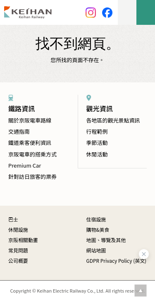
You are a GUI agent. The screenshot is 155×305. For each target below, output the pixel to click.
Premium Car (24, 165)
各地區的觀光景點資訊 (113, 120)
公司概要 (18, 260)
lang (127, 12)
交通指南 (19, 131)
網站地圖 (96, 250)
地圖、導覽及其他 (106, 239)
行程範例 (97, 131)
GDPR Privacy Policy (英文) (116, 260)
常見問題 (18, 250)
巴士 (13, 219)
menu (145, 12)
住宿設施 (96, 219)
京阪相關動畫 (23, 239)
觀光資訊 (99, 108)
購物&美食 (98, 229)
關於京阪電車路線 (29, 120)
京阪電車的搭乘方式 (32, 154)
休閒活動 (97, 154)
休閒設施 (18, 229)
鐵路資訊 (21, 108)
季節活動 (97, 142)
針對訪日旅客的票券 (32, 176)
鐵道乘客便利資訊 (29, 142)
